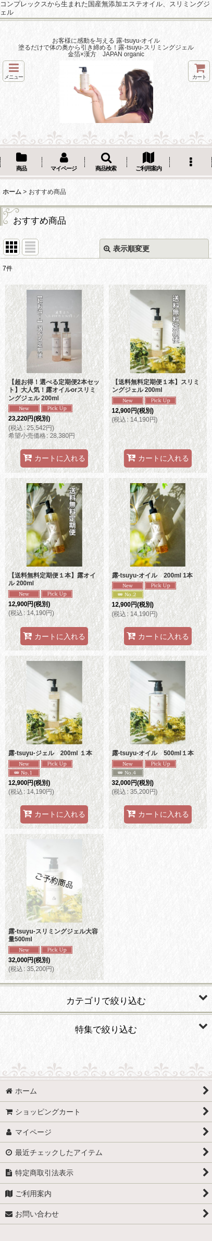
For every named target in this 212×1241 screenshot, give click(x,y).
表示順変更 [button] (126, 248)
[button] (13, 71)
